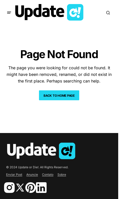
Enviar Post (14, 174)
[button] (9, 13)
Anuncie (32, 174)
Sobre (61, 174)
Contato (47, 174)
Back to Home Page (59, 95)
